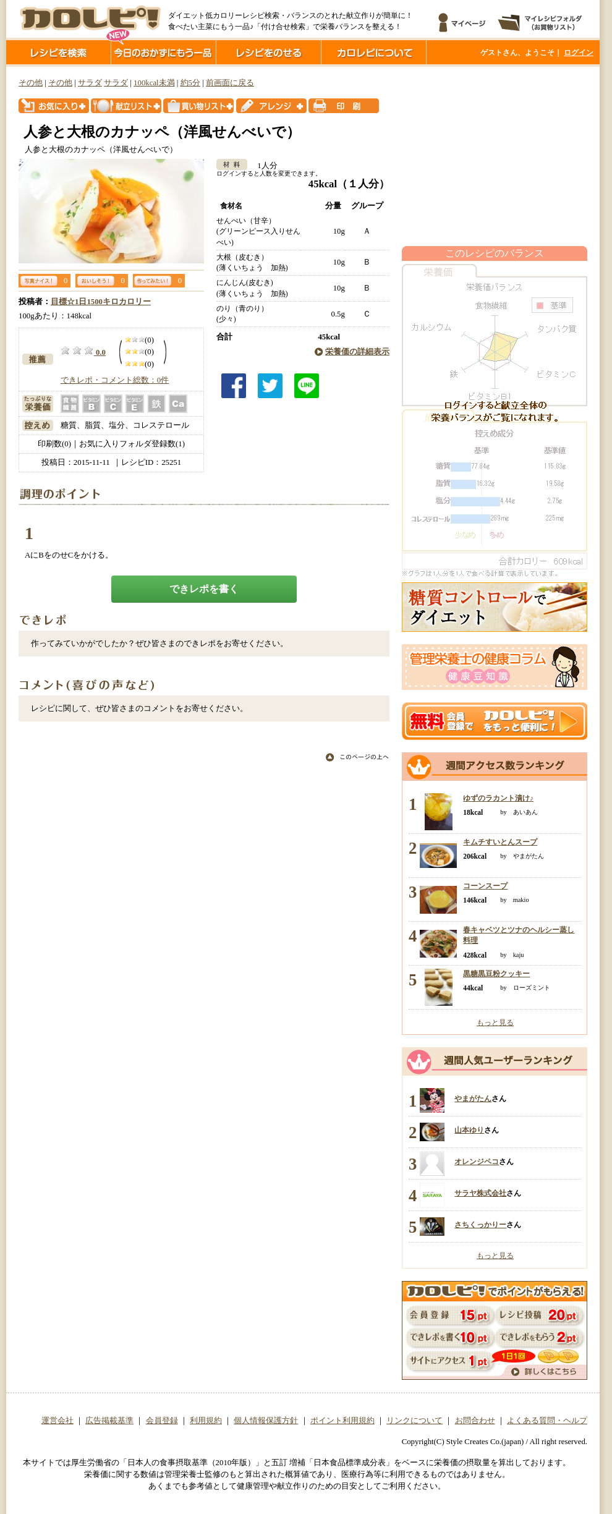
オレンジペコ (476, 1161)
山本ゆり (469, 1130)
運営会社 (57, 1420)
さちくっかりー (480, 1224)
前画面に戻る (230, 83)
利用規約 (206, 1420)
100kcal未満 (154, 83)
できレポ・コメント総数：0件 (115, 380)
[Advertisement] (494, 156)
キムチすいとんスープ (500, 842)
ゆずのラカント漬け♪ (498, 798)
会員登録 (162, 1420)
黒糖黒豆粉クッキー (496, 973)
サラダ (90, 83)
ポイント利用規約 (342, 1420)
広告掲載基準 (109, 1420)
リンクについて (414, 1420)
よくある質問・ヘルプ (547, 1420)
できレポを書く (204, 589)
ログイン (578, 52)
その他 (31, 83)
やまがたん (472, 1098)
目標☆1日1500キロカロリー (101, 301)
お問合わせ (475, 1420)
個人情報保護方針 (266, 1420)
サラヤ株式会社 (480, 1193)
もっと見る (495, 1022)
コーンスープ (485, 886)
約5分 (190, 83)
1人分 (263, 165)
